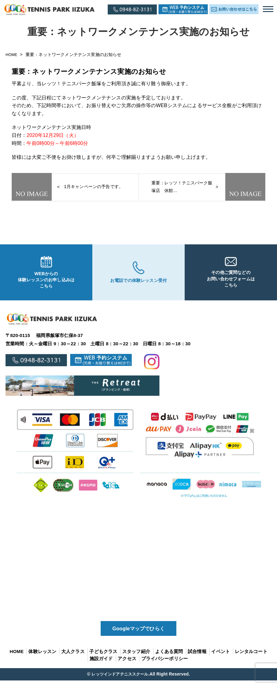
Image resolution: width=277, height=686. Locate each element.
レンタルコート (251, 657)
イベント (220, 657)
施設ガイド (101, 664)
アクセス (127, 664)
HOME (13, 54)
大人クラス (73, 657)
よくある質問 (169, 657)
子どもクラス (103, 657)
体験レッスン (42, 657)
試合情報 (197, 657)
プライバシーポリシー (164, 664)
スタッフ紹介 (136, 657)
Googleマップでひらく (138, 633)
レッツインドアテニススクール (119, 679)
